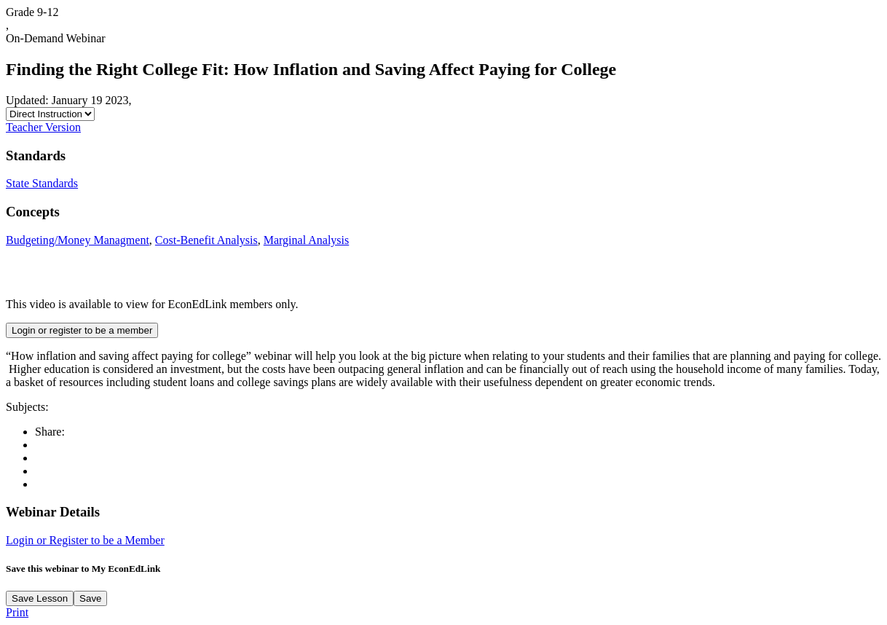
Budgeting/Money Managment (77, 240)
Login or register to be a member (82, 330)
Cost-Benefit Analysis (206, 240)
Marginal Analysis (306, 240)
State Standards (42, 183)
